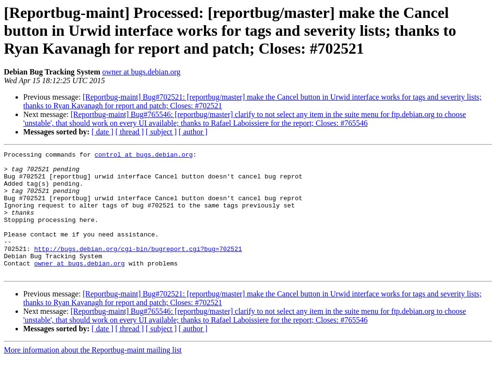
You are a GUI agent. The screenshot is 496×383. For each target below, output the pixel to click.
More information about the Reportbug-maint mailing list (93, 374)
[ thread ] (129, 132)
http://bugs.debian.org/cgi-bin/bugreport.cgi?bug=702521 (138, 269)
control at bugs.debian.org (143, 155)
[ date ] (102, 132)
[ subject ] (161, 132)
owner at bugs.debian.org (141, 72)
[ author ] (193, 132)
